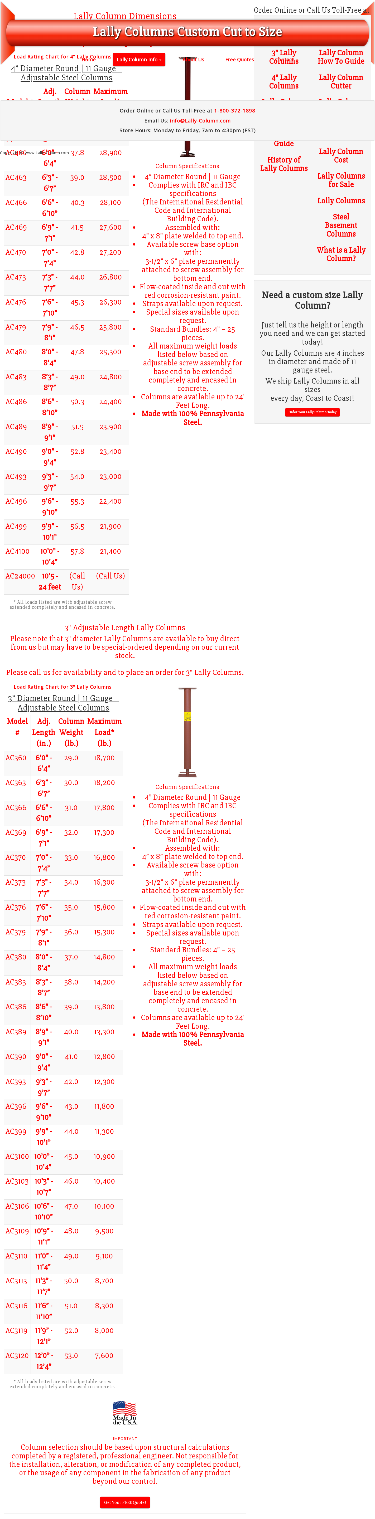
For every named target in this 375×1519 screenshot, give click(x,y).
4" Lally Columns (284, 82)
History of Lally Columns (284, 164)
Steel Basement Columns (341, 225)
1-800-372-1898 (234, 110)
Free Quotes (239, 59)
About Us (193, 59)
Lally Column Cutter (341, 82)
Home (88, 59)
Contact (284, 59)
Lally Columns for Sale (341, 180)
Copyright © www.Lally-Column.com (34, 152)
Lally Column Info (139, 59)
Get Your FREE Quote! (125, 1502)
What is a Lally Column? (341, 254)
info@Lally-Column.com (200, 120)
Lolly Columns (341, 201)
